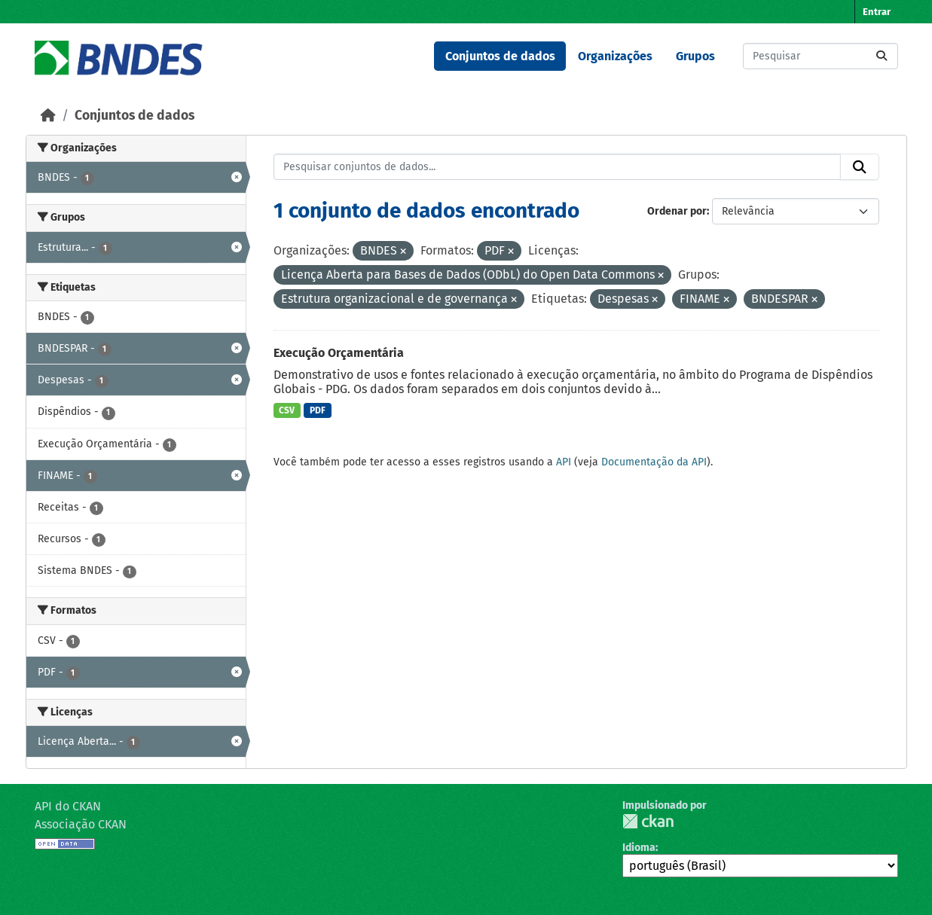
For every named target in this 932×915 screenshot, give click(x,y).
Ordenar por (677, 211)
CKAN (648, 821)
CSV (287, 410)
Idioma (638, 847)
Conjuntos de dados (500, 56)
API (563, 462)
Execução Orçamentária (338, 353)
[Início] (48, 116)
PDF (317, 410)
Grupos (695, 56)
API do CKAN (68, 806)
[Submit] (881, 56)
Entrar (877, 11)
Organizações (615, 56)
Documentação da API (654, 462)
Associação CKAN (81, 824)
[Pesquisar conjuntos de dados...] (820, 56)
